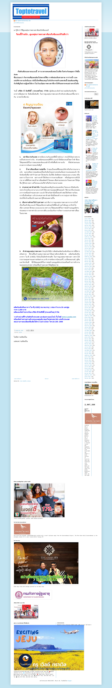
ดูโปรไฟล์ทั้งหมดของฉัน (19, 22)
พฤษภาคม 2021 (88, 306)
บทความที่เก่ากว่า (75, 378)
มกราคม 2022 (88, 292)
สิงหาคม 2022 (88, 281)
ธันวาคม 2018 (88, 353)
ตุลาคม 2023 (88, 258)
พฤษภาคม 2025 (88, 227)
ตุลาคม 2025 (88, 218)
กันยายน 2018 (88, 358)
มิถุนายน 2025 (88, 225)
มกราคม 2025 (88, 233)
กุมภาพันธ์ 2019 (88, 350)
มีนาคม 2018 (88, 368)
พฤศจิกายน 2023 (88, 256)
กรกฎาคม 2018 (88, 361)
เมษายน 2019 (88, 347)
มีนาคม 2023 (88, 269)
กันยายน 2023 (88, 260)
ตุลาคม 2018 (88, 357)
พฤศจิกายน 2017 (88, 375)
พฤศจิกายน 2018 (88, 355)
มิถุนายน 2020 (88, 324)
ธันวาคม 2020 (88, 314)
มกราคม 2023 (88, 273)
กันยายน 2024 (88, 240)
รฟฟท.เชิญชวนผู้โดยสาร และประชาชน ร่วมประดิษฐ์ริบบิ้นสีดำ (91, 202)
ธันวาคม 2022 (88, 274)
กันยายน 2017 (88, 378)
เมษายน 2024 (88, 248)
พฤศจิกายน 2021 (88, 296)
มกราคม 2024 (88, 253)
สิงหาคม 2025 (88, 222)
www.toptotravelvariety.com (22, 20)
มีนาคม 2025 (88, 230)
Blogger (70, 680)
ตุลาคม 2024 (88, 238)
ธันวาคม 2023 (88, 255)
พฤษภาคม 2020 (88, 325)
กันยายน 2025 (88, 220)
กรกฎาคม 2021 (88, 302)
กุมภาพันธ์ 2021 (88, 311)
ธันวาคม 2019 (88, 333)
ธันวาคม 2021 (88, 294)
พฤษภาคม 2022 (88, 286)
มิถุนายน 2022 (88, 284)
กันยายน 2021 (88, 299)
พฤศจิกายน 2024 (88, 237)
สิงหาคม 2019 (88, 340)
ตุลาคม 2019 (88, 337)
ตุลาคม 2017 (88, 376)
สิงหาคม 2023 (88, 261)
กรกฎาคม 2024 (88, 243)
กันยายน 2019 (88, 338)
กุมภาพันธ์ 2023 (88, 271)
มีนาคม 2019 (88, 348)
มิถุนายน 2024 (88, 245)
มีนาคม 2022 (88, 289)
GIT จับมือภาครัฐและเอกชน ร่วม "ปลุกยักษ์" (94, 118)
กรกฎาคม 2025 (88, 223)
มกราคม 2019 (88, 352)
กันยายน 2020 (88, 319)
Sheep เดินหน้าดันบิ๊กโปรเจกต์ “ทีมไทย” (94, 150)
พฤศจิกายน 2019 (88, 335)
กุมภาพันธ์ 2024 (88, 251)
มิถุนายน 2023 (88, 264)
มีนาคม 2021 (88, 309)
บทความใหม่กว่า (17, 378)
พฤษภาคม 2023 (88, 266)
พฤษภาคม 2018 (88, 365)
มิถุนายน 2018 (88, 363)
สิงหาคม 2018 (88, 360)
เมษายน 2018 (88, 366)
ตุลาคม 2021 (88, 297)
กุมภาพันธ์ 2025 (88, 232)
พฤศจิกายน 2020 (88, 315)
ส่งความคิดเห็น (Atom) (25, 381)
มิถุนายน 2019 (88, 343)
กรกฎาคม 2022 (88, 283)
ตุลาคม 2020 (88, 317)
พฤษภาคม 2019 (88, 345)
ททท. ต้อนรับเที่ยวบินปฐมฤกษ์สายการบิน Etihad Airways (94, 183)
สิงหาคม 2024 (88, 242)
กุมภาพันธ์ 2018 (88, 370)
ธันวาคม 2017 (88, 373)
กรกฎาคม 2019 (88, 342)
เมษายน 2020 (88, 327)
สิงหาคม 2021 (88, 301)
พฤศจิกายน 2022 (88, 276)
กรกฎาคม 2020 (88, 322)
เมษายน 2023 (88, 268)
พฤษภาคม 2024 (88, 246)
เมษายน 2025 (88, 228)
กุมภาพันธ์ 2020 (88, 330)
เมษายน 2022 (88, 288)
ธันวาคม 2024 (88, 235)
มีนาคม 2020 (88, 329)
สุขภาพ (20, 332)
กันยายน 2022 (88, 279)
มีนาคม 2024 (88, 250)
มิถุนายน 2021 (88, 304)
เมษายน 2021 (88, 307)
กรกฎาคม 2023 (88, 263)
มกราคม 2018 (88, 371)
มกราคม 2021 (88, 312)
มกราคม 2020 (88, 332)
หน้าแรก (46, 378)
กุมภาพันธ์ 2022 (88, 291)
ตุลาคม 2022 (88, 278)
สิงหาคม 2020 (88, 320)
